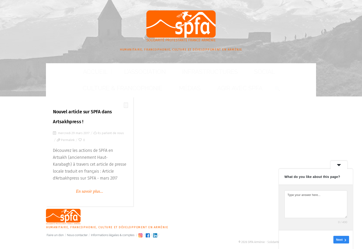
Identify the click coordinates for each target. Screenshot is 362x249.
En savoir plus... (89, 178)
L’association (88, 75)
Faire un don (57, 233)
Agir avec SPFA (279, 75)
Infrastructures (129, 75)
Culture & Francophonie (206, 75)
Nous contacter (83, 233)
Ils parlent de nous (111, 120)
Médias (249, 75)
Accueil (58, 75)
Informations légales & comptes (122, 233)
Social (163, 75)
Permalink (68, 127)
